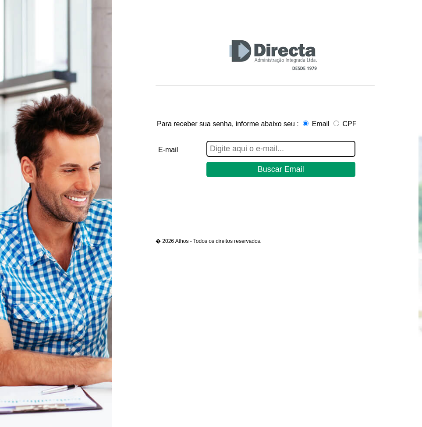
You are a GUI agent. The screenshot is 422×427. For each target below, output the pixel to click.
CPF (350, 124)
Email (321, 124)
